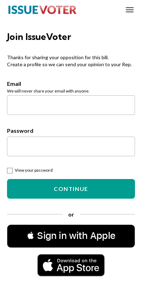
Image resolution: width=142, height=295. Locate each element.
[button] (71, 236)
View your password (30, 170)
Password (20, 130)
